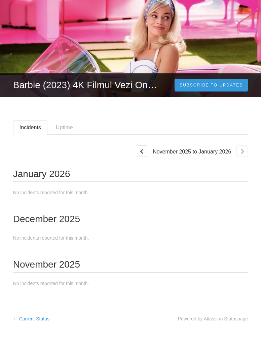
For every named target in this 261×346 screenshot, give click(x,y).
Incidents (30, 127)
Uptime (64, 127)
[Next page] (242, 151)
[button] (211, 85)
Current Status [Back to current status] (31, 318)
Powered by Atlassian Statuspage (213, 318)
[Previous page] (141, 151)
